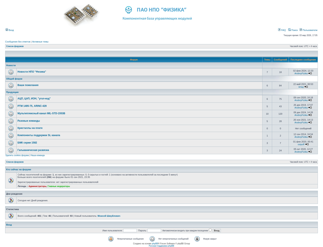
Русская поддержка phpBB (161, 246)
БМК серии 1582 (27, 142)
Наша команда (37, 155)
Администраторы (37, 186)
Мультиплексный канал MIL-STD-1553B (41, 113)
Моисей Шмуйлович (109, 216)
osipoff (301, 144)
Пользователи (308, 30)
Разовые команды (29, 120)
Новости (11, 65)
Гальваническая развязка (33, 150)
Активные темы (40, 41)
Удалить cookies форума (17, 155)
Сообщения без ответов (17, 41)
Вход (10, 30)
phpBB (155, 243)
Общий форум (14, 79)
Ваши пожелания (28, 85)
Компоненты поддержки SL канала (39, 135)
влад (301, 87)
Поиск (293, 30)
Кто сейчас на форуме (18, 169)
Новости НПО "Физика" (32, 71)
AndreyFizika (301, 73)
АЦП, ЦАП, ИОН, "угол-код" (34, 98)
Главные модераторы (59, 186)
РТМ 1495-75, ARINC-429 (32, 106)
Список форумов (15, 46)
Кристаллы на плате (30, 128)
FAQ (282, 30)
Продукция (12, 92)
